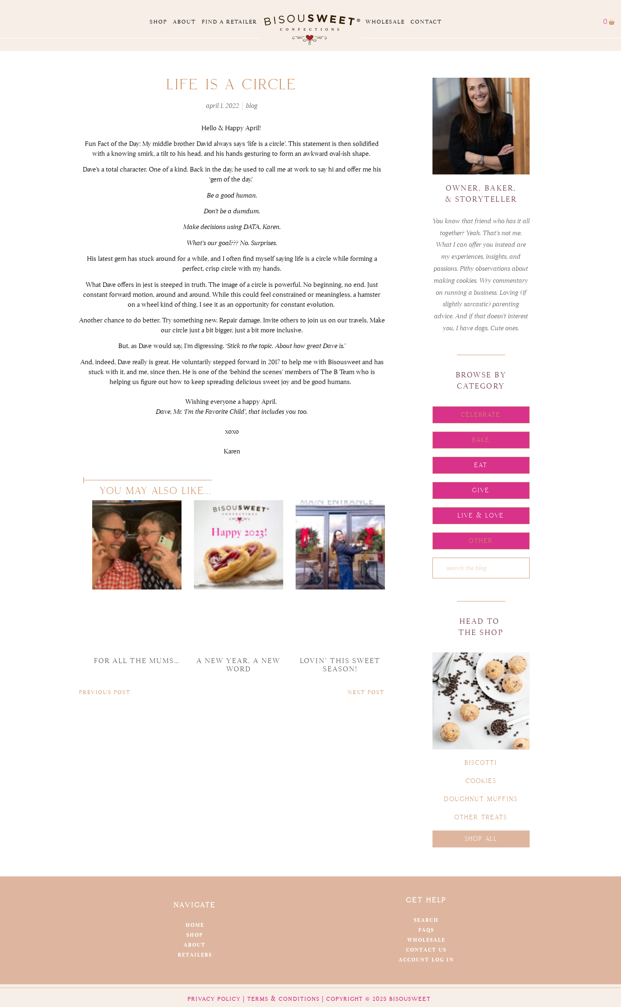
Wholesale (385, 21)
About (184, 21)
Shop (158, 21)
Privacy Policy (214, 999)
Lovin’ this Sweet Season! (340, 664)
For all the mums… (136, 660)
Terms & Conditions (283, 999)
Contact (426, 21)
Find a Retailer (229, 21)
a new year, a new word (238, 664)
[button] (481, 414)
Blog (252, 106)
